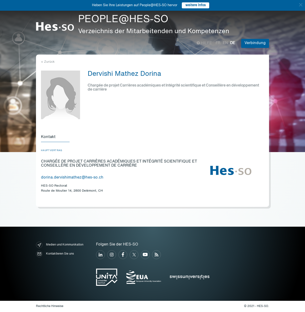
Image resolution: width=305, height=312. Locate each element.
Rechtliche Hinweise (49, 306)
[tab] (55, 137)
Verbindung (255, 43)
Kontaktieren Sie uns (55, 254)
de (232, 43)
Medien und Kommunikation (59, 245)
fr (218, 43)
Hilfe (204, 43)
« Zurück (48, 61)
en (225, 43)
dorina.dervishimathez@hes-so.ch (72, 177)
